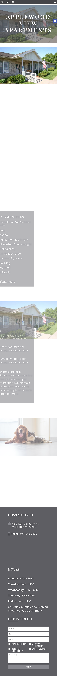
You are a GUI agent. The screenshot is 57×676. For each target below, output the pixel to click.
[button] (55, 21)
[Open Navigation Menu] (55, 2)
